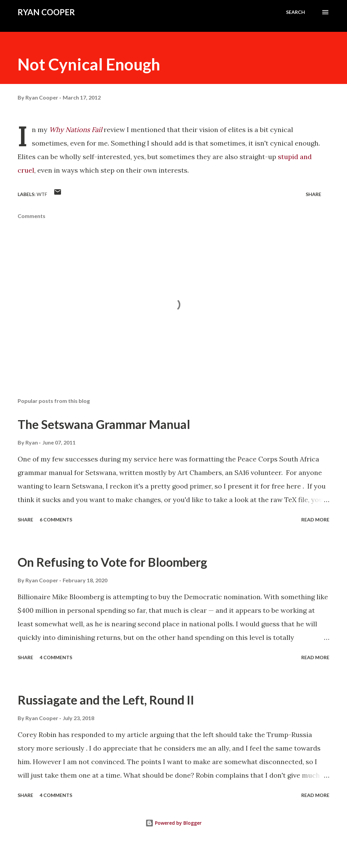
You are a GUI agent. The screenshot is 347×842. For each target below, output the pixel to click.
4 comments (56, 657)
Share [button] (313, 194)
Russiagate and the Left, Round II (106, 699)
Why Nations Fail (75, 129)
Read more (315, 519)
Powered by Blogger (173, 823)
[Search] (295, 12)
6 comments (56, 519)
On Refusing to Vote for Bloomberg (112, 562)
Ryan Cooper (46, 12)
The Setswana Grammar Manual (104, 424)
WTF (42, 194)
